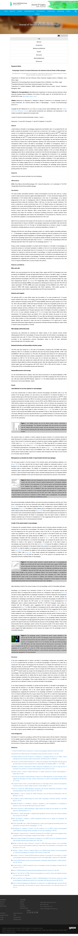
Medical (22, 902)
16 (62, 592)
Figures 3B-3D (18, 550)
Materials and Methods (39, 48)
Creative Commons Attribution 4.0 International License (29, 928)
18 (53, 704)
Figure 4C (47, 615)
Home (6, 11)
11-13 (13, 233)
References (39, 61)
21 (63, 308)
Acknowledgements (39, 58)
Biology (22, 904)
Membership (60, 11)
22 (17, 312)
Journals (19, 11)
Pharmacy (22, 906)
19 (60, 274)
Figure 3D (28, 552)
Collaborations (51, 11)
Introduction (39, 45)
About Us (12, 11)
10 (55, 227)
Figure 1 (47, 538)
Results (39, 51)
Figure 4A (23, 607)
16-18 (49, 242)
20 (14, 306)
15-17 (42, 239)
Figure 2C (21, 508)
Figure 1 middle (34, 445)
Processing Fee (41, 11)
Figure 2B (14, 506)
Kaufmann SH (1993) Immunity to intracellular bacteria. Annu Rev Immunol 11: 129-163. (36, 754)
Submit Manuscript (29, 11)
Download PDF (64, 35)
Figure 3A (46, 535)
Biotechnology (24, 908)
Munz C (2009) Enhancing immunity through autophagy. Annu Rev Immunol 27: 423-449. (36, 870)
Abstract (39, 42)
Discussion (39, 55)
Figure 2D (39, 510)
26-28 (27, 725)
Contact (37, 14)
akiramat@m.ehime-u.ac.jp (30, 96)
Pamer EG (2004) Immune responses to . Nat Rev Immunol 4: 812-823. (38, 751)
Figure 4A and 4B (59, 611)
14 (53, 235)
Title (39, 39)
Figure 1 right (50, 447)
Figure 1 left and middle (25, 443)
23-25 (64, 592)
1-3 (47, 196)
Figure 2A (14, 464)
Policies (68, 11)
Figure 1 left (47, 409)
